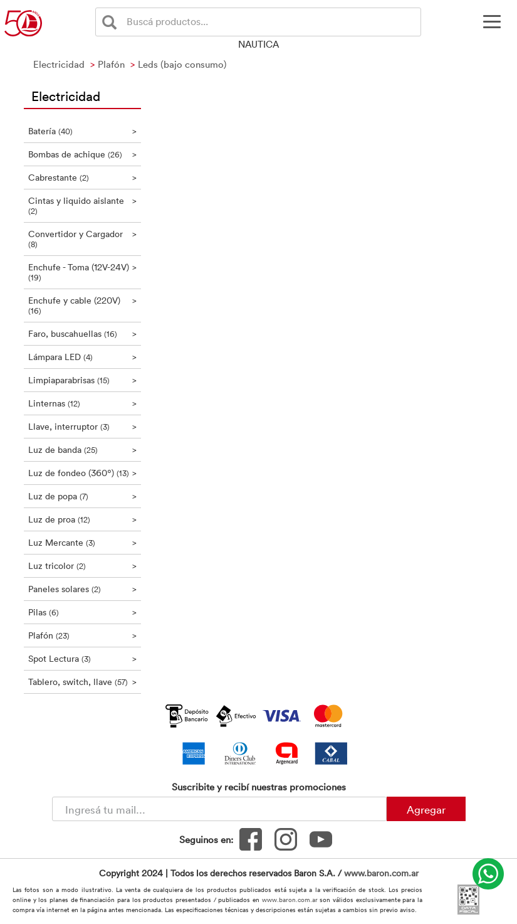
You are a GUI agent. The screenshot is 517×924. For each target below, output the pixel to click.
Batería (82, 131)
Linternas (82, 403)
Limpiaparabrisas (82, 380)
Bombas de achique (82, 154)
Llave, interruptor (82, 426)
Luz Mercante (82, 542)
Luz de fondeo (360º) (82, 473)
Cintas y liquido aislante (82, 205)
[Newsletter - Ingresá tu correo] (219, 809)
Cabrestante (82, 177)
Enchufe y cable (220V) (82, 305)
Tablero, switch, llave (82, 682)
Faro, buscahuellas (82, 333)
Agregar (426, 809)
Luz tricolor (82, 565)
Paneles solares (82, 589)
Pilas (82, 612)
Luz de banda (82, 449)
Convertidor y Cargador (82, 239)
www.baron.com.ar (381, 873)
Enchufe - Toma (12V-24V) (82, 272)
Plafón (82, 635)
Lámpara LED (82, 357)
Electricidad (65, 95)
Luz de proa (82, 519)
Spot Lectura (82, 658)
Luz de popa (82, 496)
